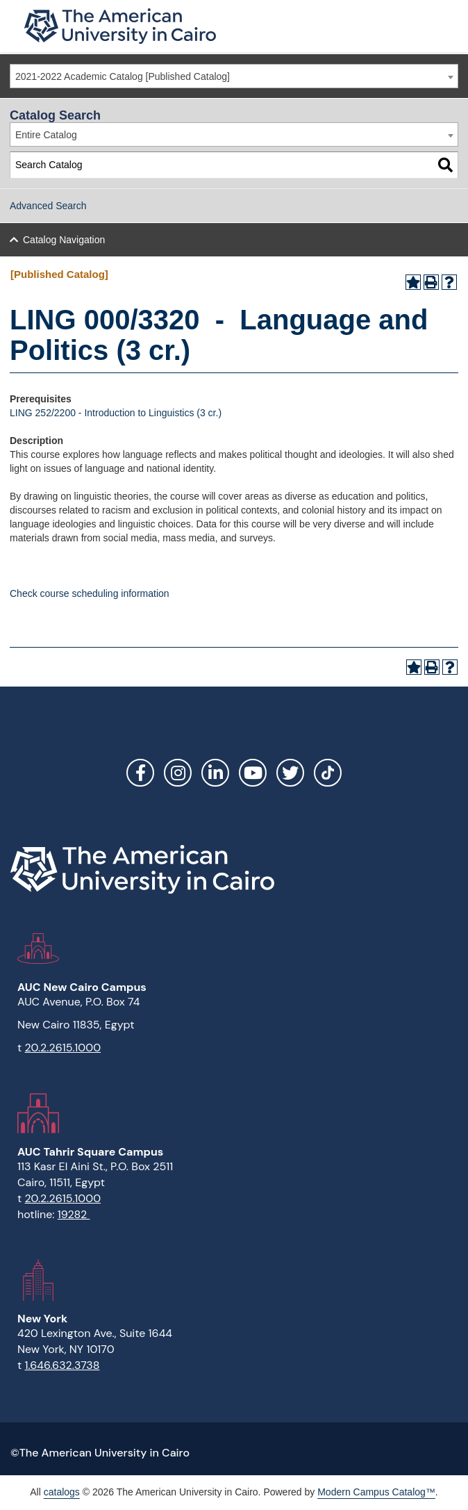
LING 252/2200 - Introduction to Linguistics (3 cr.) (116, 412)
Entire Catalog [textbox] (46, 134)
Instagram (178, 773)
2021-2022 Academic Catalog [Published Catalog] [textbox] (122, 76)
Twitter (290, 773)
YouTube (253, 773)
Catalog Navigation (64, 239)
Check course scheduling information (89, 593)
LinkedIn (215, 773)
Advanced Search (48, 205)
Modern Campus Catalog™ (376, 1491)
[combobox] (234, 76)
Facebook (140, 773)
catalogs (62, 1491)
